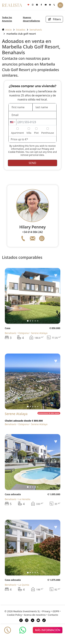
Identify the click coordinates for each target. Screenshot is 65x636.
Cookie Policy (14, 614)
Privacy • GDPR (50, 611)
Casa (7, 328)
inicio (7, 29)
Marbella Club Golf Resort (21, 33)
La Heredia (24, 499)
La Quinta (23, 584)
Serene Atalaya (39, 333)
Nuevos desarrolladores (31, 19)
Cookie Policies (16, 151)
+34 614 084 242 (32, 232)
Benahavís (36, 29)
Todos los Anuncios (7, 19)
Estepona (23, 333)
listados (20, 29)
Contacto (53, 614)
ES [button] (60, 5)
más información (47, 630)
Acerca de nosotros (35, 614)
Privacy (45, 148)
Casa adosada (13, 494)
